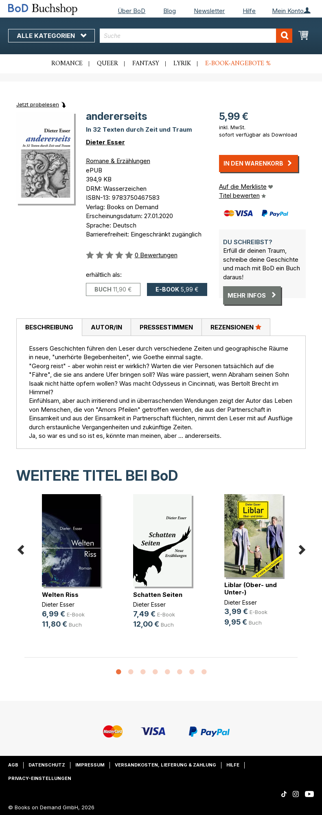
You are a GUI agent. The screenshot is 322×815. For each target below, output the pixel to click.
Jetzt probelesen (37, 104)
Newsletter (209, 11)
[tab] (49, 327)
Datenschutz (46, 765)
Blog (169, 11)
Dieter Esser (105, 142)
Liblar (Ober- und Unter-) (250, 588)
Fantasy (145, 63)
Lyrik (182, 63)
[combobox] (196, 36)
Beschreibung (49, 327)
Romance (67, 63)
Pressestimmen (166, 327)
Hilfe (249, 11)
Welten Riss (60, 595)
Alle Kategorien (51, 36)
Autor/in (106, 327)
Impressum (90, 765)
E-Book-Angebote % (238, 63)
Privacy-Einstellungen (39, 778)
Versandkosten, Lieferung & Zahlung (165, 765)
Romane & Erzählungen (118, 161)
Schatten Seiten (157, 595)
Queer (107, 63)
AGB (13, 765)
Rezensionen (235, 326)
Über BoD (131, 11)
